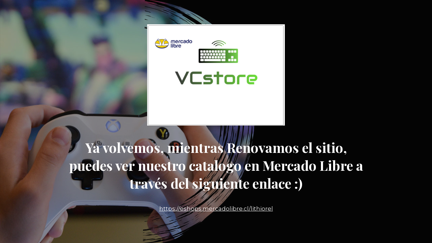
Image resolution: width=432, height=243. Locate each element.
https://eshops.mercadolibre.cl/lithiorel (216, 208)
